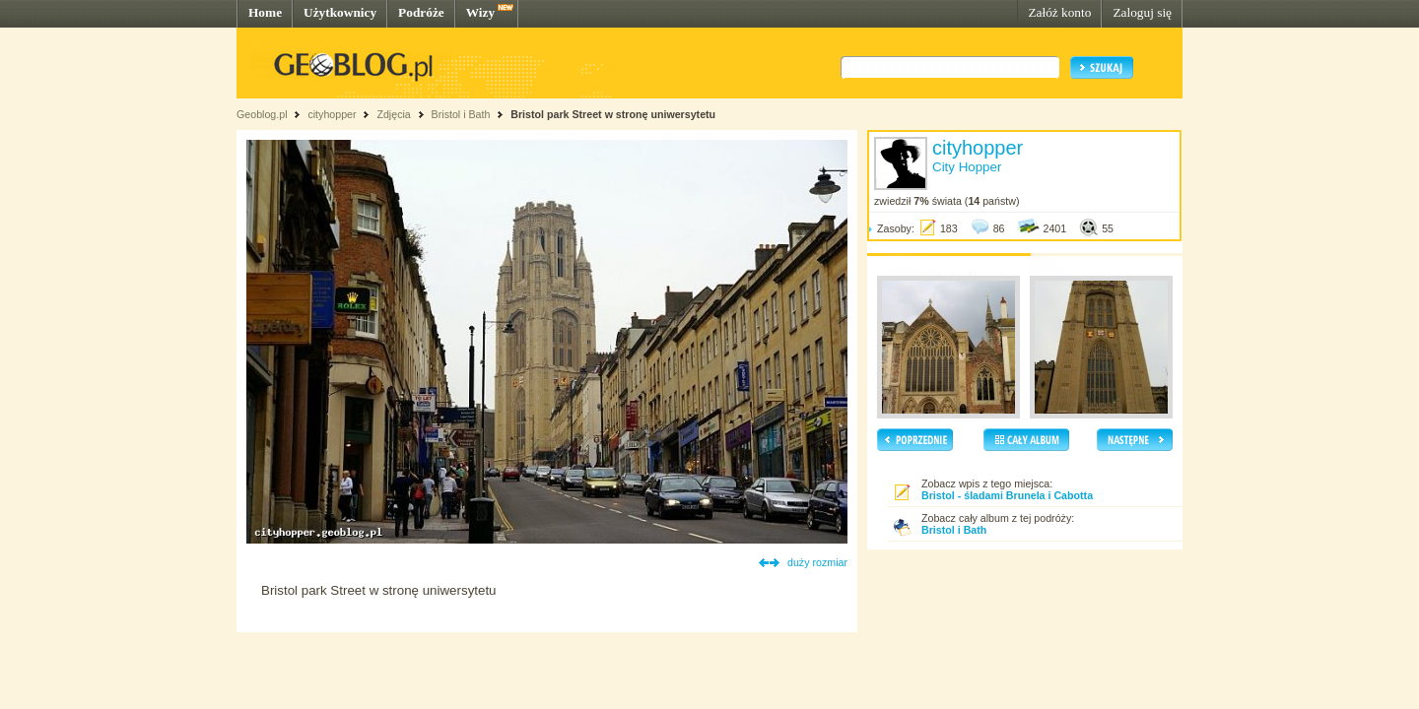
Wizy (480, 12)
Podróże (421, 12)
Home (265, 12)
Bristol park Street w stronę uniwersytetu (612, 114)
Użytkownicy (340, 12)
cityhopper (331, 114)
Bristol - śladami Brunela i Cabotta (1007, 495)
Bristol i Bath (461, 114)
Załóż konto (1059, 12)
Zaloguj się (1142, 12)
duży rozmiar (817, 562)
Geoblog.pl (262, 114)
